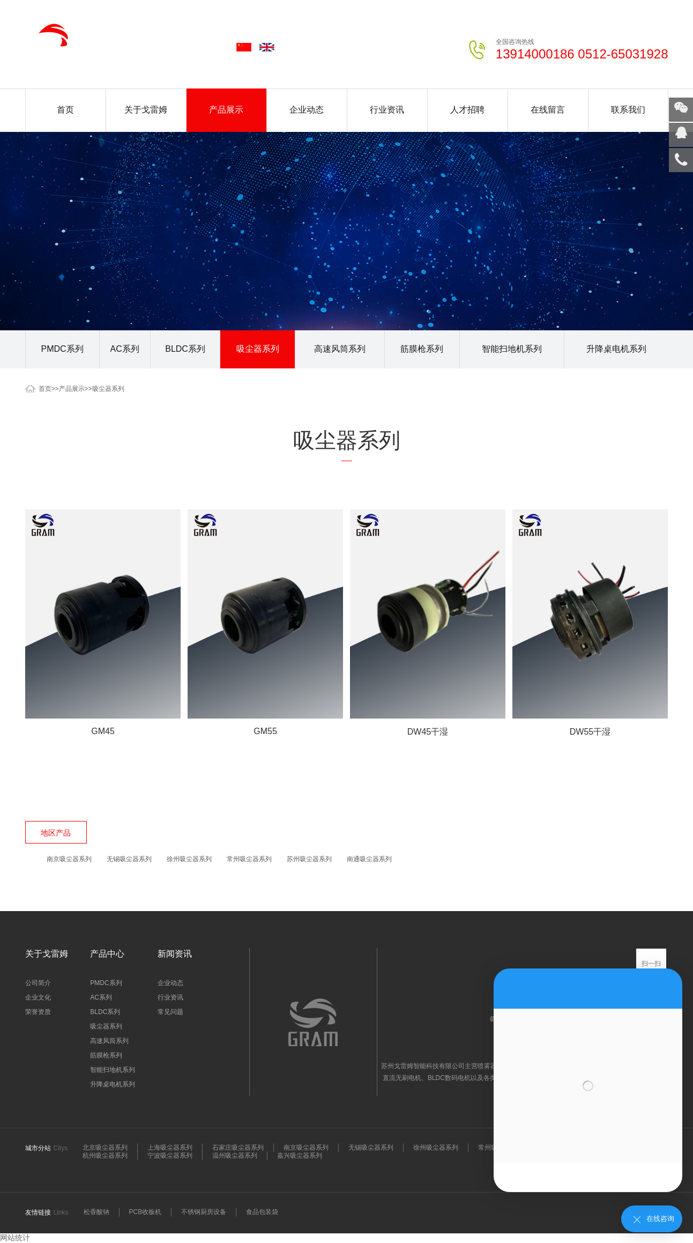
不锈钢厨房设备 (203, 1212)
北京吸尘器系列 (105, 1147)
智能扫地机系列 (512, 348)
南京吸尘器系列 (69, 859)
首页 (65, 109)
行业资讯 (387, 109)
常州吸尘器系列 (249, 859)
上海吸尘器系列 (169, 1147)
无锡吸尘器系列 (129, 859)
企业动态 (306, 109)
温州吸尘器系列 (234, 1155)
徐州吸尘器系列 (189, 859)
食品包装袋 (262, 1212)
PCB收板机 (145, 1212)
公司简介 (38, 983)
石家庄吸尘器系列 (238, 1147)
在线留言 (548, 109)
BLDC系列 (185, 348)
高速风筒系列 (340, 348)
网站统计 (15, 1237)
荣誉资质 (38, 1012)
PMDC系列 (62, 348)
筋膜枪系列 (421, 348)
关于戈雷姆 (145, 109)
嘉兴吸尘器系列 (299, 1155)
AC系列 (124, 348)
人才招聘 (467, 109)
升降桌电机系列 (616, 348)
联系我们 (628, 109)
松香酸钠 (96, 1212)
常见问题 (170, 1012)
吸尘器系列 (257, 348)
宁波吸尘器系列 (169, 1155)
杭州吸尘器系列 (105, 1155)
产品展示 (226, 109)
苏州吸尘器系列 (309, 859)
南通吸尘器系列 (369, 859)
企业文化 (38, 997)
